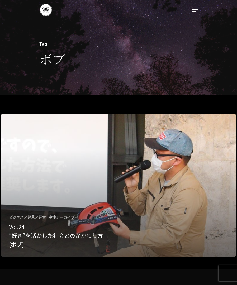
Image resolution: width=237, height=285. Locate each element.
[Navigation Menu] (195, 9)
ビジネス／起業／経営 (27, 217)
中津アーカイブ (61, 217)
